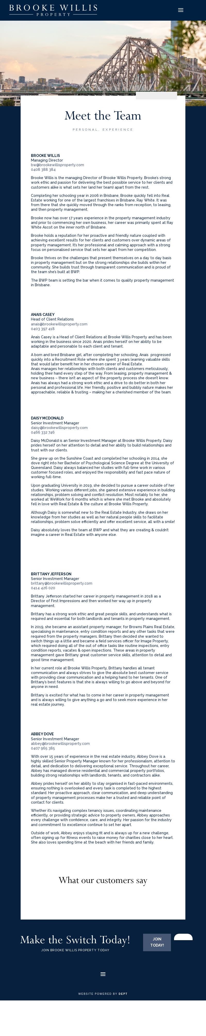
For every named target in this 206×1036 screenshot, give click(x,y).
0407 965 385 (43, 748)
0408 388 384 (43, 169)
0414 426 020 (43, 588)
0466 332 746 (43, 432)
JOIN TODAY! (157, 942)
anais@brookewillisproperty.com (59, 324)
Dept (123, 993)
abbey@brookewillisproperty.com (60, 744)
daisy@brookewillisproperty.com (59, 428)
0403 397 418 (43, 329)
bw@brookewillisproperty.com (57, 165)
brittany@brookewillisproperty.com (61, 583)
